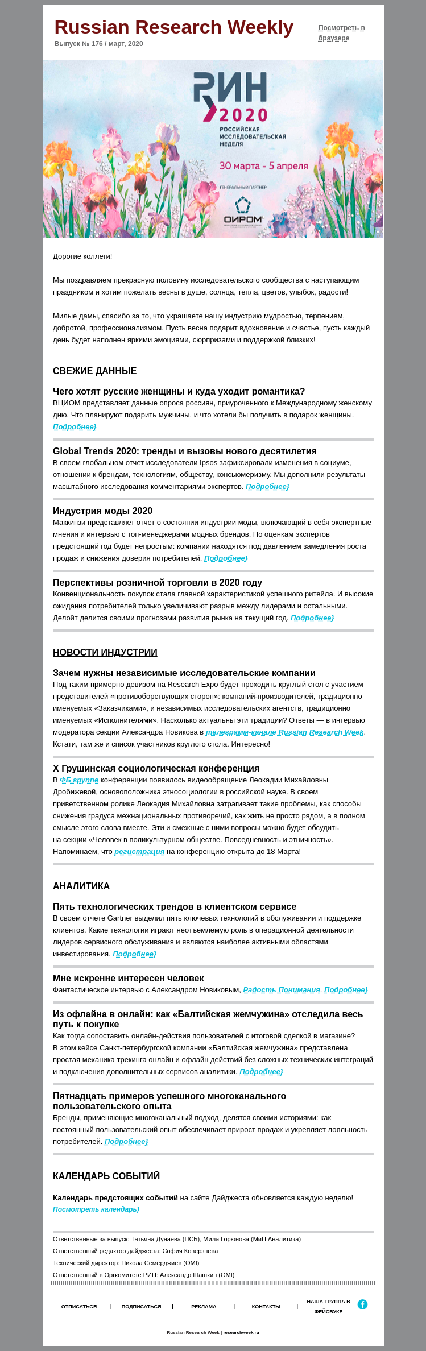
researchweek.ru (241, 1332)
